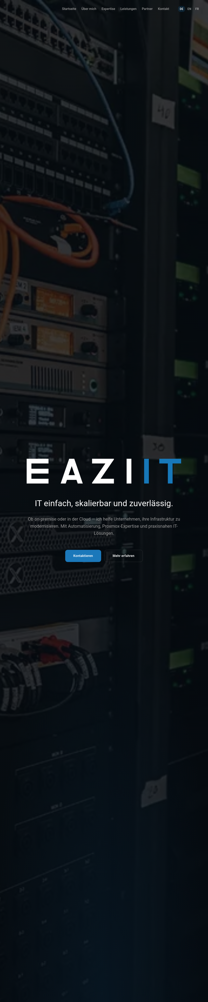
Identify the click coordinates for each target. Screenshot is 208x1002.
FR (197, 9)
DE (181, 9)
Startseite (69, 9)
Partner (147, 9)
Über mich (88, 9)
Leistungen (128, 9)
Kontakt (163, 9)
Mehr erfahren (123, 556)
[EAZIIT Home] (19, 9)
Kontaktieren (83, 556)
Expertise (108, 9)
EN (189, 9)
